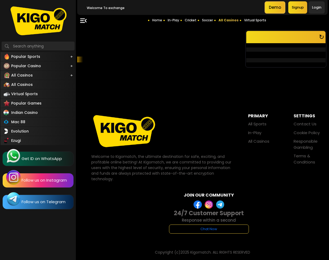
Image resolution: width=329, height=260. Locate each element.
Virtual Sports (255, 20)
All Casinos (228, 20)
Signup (298, 7)
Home (157, 20)
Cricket (190, 20)
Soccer (207, 20)
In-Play (173, 20)
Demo (275, 7)
